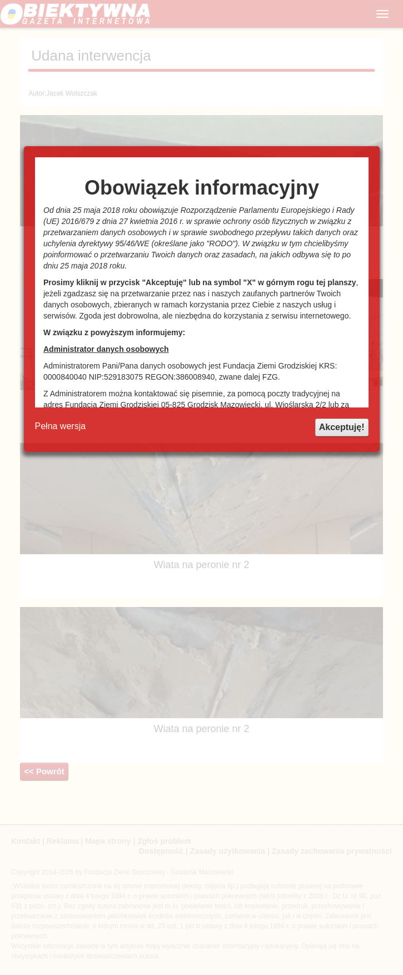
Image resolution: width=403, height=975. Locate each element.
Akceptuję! (342, 427)
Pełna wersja (60, 426)
